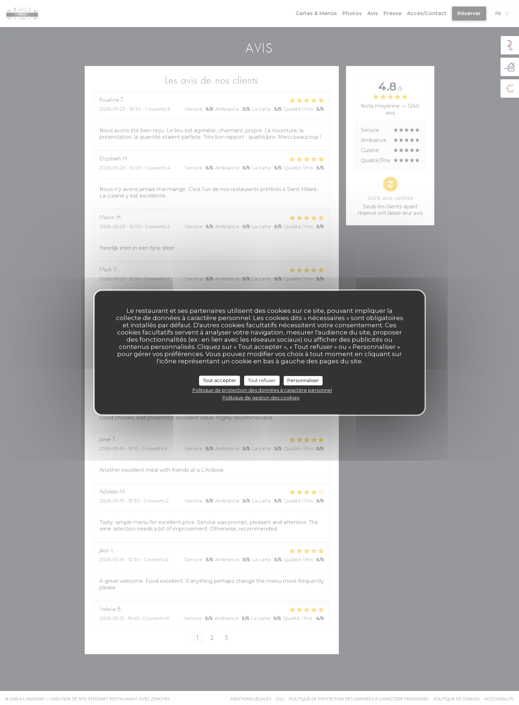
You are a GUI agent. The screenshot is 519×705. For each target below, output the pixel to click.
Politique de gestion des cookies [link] (260, 397)
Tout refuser (262, 380)
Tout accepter (219, 380)
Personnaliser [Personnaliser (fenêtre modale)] (303, 380)
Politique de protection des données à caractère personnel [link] (262, 390)
